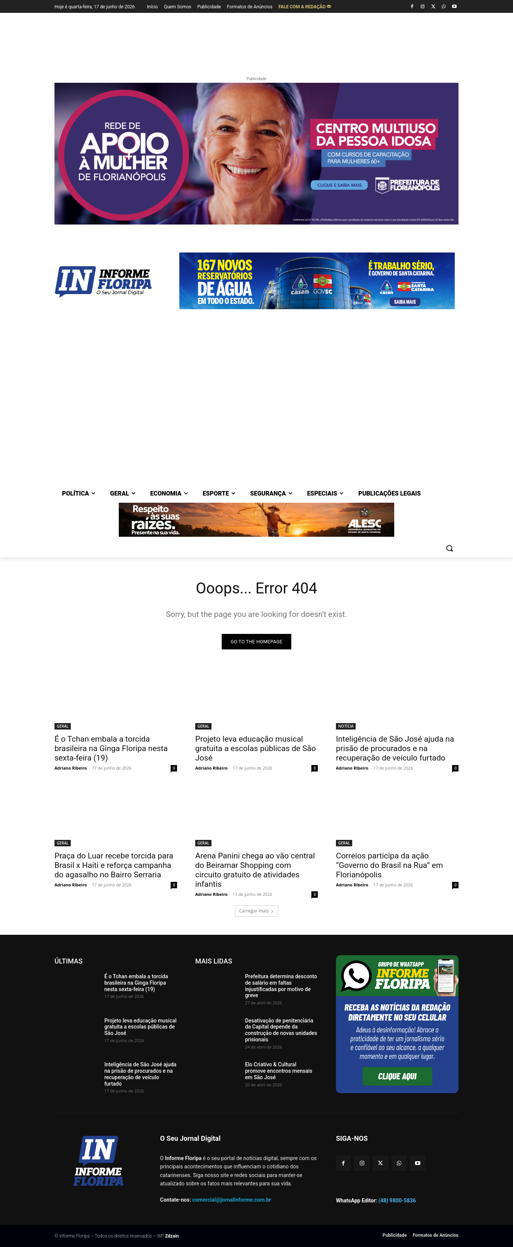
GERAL (62, 726)
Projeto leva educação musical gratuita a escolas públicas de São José (255, 748)
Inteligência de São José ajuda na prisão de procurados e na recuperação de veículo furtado (395, 748)
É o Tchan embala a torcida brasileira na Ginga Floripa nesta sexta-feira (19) (111, 748)
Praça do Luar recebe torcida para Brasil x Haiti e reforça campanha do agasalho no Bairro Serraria (113, 865)
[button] (449, 548)
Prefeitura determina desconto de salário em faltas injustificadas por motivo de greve (281, 985)
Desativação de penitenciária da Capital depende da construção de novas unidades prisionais (281, 1030)
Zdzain (172, 1236)
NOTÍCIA (345, 726)
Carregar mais (256, 911)
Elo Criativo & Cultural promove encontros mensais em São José (278, 1070)
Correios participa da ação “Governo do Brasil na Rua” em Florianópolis (389, 865)
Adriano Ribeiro (70, 768)
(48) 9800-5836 (397, 1200)
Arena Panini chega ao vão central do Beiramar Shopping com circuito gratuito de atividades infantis (255, 870)
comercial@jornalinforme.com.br (231, 1200)
